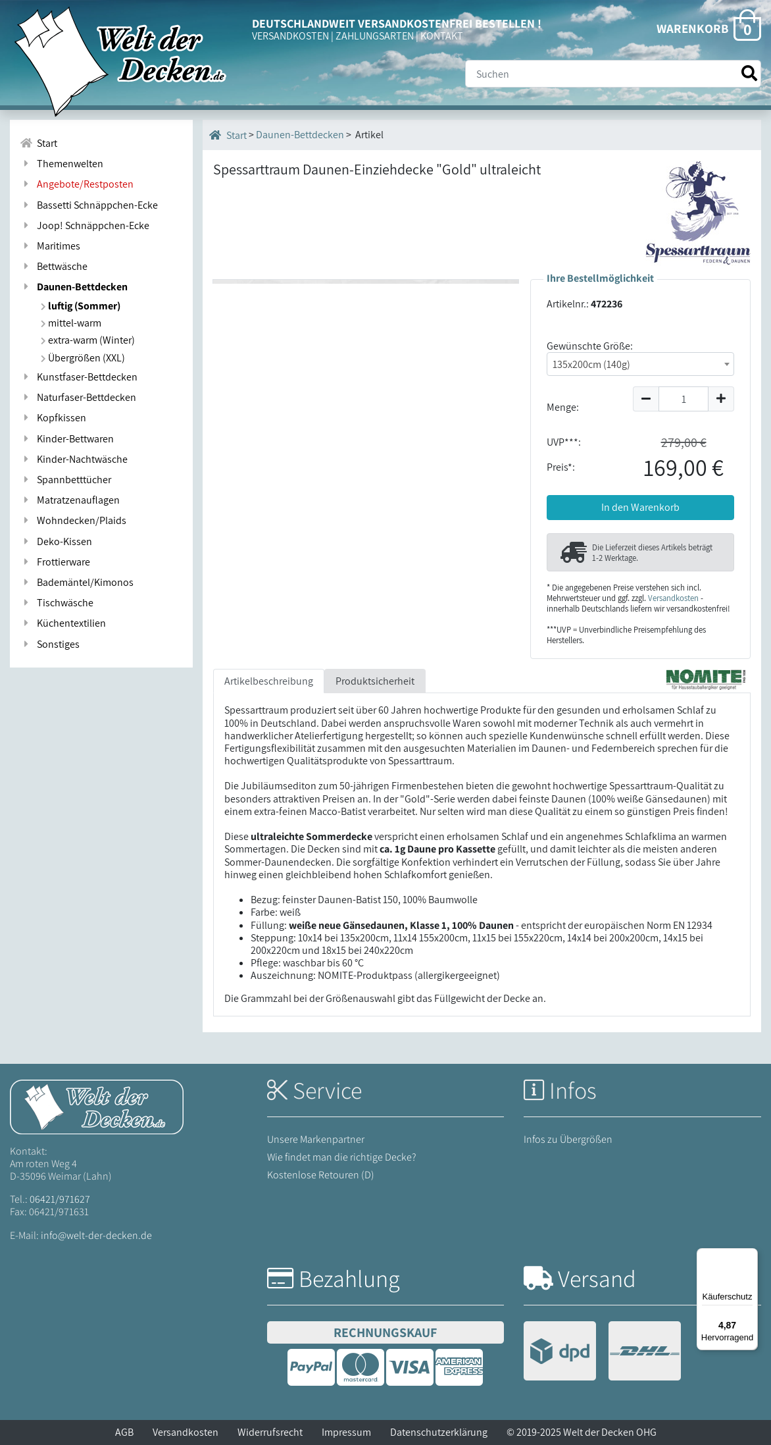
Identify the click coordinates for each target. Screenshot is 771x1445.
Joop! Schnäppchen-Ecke (84, 225)
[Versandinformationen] (602, 1352)
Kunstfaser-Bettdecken (78, 377)
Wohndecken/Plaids (73, 520)
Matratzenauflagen (70, 500)
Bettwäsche (53, 266)
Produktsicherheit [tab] (375, 681)
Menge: (563, 407)
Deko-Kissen (56, 541)
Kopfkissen (53, 418)
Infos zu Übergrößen (568, 1139)
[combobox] (640, 364)
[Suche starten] (749, 73)
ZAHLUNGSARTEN (375, 36)
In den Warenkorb (640, 507)
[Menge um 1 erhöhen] (721, 398)
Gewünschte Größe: (590, 346)
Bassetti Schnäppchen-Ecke (89, 205)
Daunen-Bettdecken (74, 287)
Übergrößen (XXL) (83, 358)
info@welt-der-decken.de (96, 1235)
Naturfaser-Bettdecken (78, 397)
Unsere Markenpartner (315, 1139)
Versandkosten (673, 598)
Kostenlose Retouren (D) (320, 1175)
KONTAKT (441, 36)
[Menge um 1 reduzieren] (646, 398)
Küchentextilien (63, 623)
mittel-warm (71, 323)
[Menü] (750, 1256)
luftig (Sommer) (80, 306)
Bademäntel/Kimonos (77, 582)
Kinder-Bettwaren (67, 439)
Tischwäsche (56, 603)
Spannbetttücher (65, 479)
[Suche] (613, 74)
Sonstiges (50, 644)
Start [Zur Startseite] (38, 143)
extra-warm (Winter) (88, 340)
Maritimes (50, 246)
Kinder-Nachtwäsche (74, 459)
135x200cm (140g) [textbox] (591, 364)
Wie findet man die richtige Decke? (341, 1157)
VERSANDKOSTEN (290, 36)
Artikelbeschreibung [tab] (268, 681)
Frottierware (55, 562)
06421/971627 (60, 1199)
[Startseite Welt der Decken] (97, 1106)
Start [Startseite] (228, 135)
